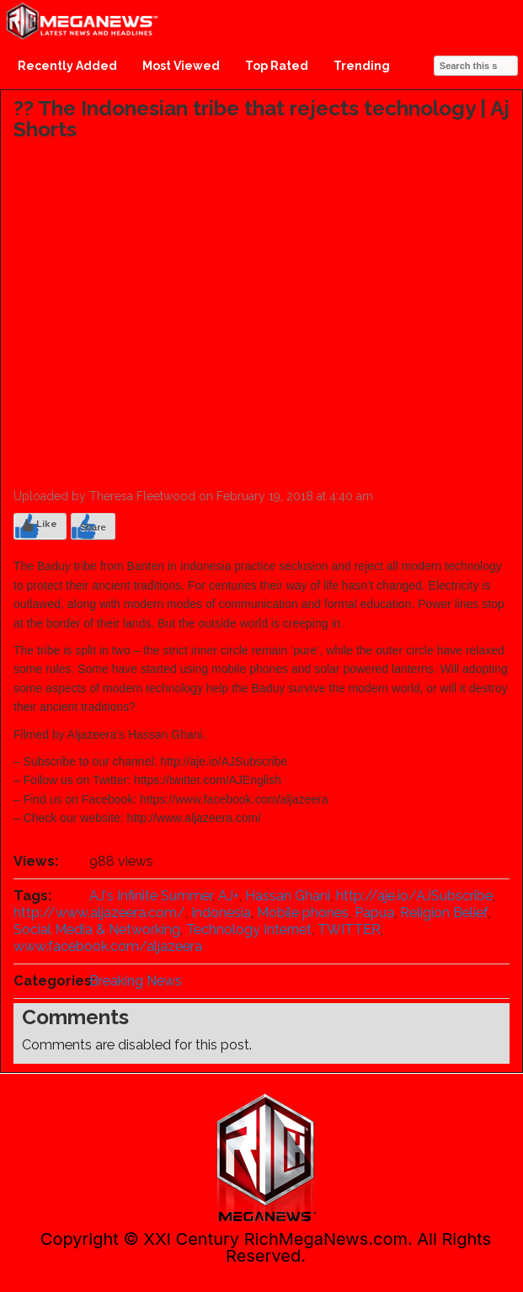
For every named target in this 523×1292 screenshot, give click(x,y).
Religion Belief (444, 913)
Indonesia (221, 913)
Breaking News (135, 981)
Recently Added (67, 65)
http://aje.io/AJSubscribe (414, 896)
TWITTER (349, 929)
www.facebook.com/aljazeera (107, 946)
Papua (374, 913)
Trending (362, 65)
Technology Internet (249, 929)
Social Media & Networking (96, 929)
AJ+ (228, 896)
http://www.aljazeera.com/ (99, 913)
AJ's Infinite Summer (150, 896)
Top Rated (276, 65)
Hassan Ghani (287, 896)
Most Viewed (181, 65)
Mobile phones (303, 913)
